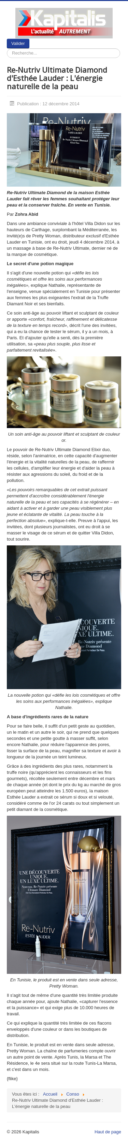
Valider (18, 43)
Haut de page (108, 1131)
